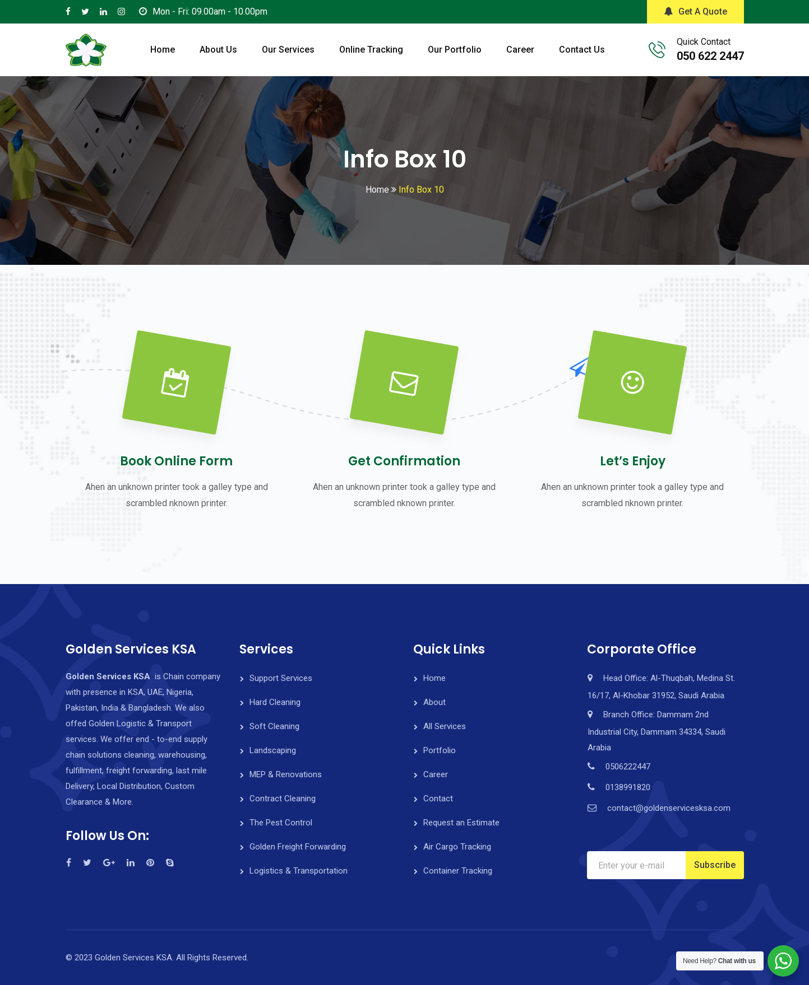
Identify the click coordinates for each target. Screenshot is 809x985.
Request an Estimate (461, 823)
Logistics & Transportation (298, 871)
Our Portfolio (455, 49)
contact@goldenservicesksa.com (669, 808)
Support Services (280, 678)
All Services (444, 726)
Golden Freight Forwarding (297, 847)
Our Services (288, 49)
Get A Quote (695, 11)
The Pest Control (280, 823)
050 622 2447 (710, 56)
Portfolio (439, 750)
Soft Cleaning (274, 726)
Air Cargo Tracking (457, 847)
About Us (218, 49)
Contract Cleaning (282, 798)
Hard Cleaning (275, 702)
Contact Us (582, 49)
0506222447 (627, 767)
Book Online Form (176, 461)
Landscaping (272, 750)
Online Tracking (371, 49)
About (434, 702)
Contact (438, 798)
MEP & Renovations (285, 774)
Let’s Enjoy (632, 461)
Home (162, 49)
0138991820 (627, 787)
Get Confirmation (404, 461)
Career (520, 49)
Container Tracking (457, 871)
